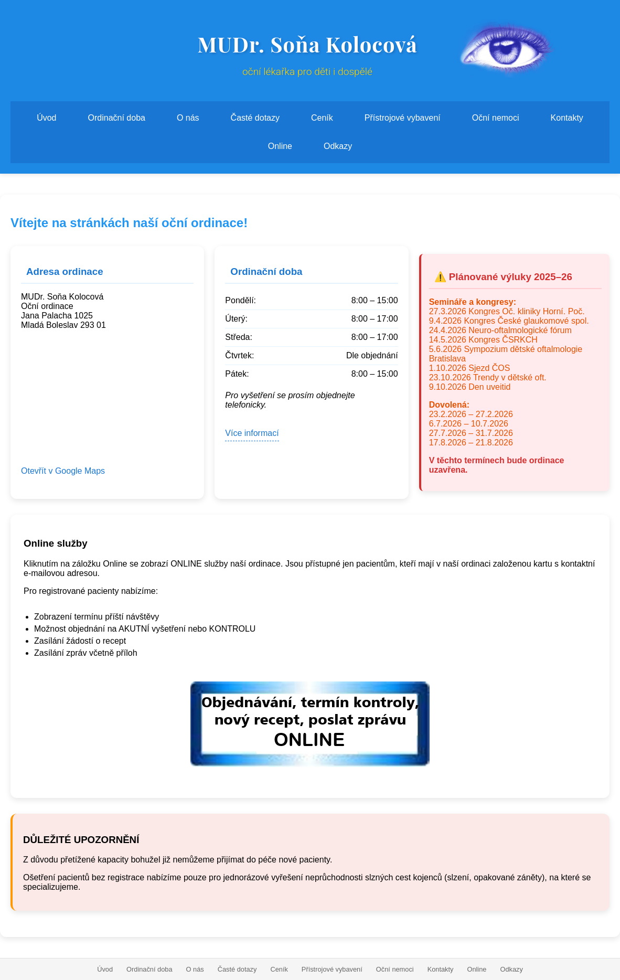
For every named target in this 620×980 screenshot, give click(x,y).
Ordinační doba (116, 117)
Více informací (252, 433)
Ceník (322, 117)
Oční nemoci (495, 117)
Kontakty (567, 117)
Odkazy (338, 146)
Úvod (46, 117)
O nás (188, 117)
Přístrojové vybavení (403, 117)
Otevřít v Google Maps (63, 470)
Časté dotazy (255, 117)
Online (280, 146)
